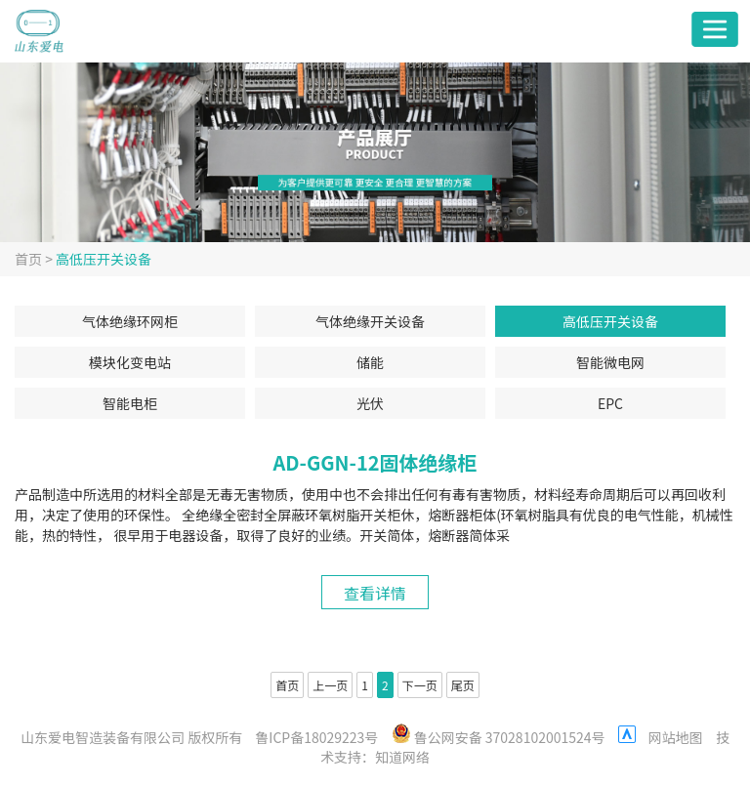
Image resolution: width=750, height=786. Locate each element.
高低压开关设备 (103, 259)
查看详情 (375, 592)
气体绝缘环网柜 (130, 321)
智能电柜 (130, 403)
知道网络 (402, 756)
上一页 (330, 685)
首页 (28, 259)
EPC (610, 403)
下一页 (420, 685)
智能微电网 (610, 362)
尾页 (463, 685)
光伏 (370, 403)
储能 (370, 362)
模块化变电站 (130, 362)
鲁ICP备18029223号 (316, 737)
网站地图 (675, 737)
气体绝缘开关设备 (370, 321)
